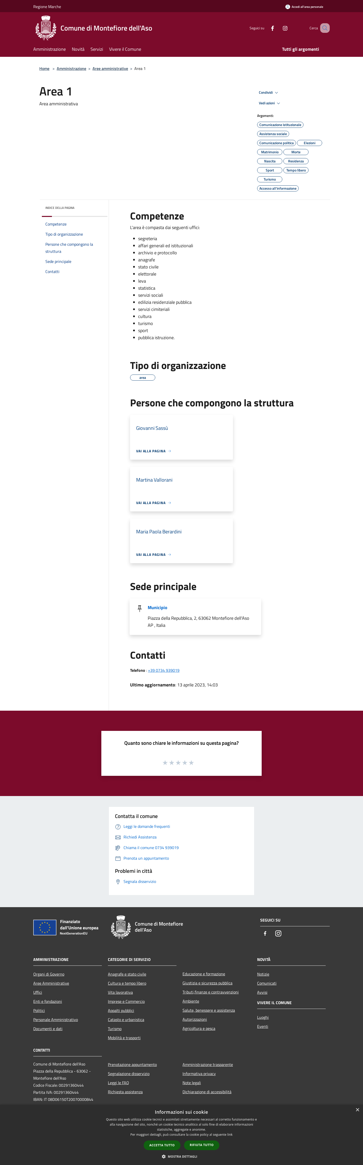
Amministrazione (71, 68)
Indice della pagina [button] (59, 207)
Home (44, 68)
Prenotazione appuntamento (132, 1064)
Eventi (262, 1026)
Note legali (192, 1083)
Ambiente (191, 1001)
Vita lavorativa (120, 992)
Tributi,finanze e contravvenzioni (211, 992)
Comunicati (267, 983)
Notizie (263, 974)
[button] (181, 1156)
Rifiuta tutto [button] (202, 1145)
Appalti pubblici (121, 1010)
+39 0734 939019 (163, 670)
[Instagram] (279, 27)
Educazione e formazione (204, 974)
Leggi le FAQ (118, 1083)
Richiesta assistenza (125, 1092)
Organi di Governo (48, 974)
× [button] (357, 1110)
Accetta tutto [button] (162, 1145)
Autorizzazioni (195, 1019)
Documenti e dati (48, 1029)
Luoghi (263, 1017)
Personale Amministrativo (55, 1020)
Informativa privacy (199, 1074)
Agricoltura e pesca (199, 1028)
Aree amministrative (110, 68)
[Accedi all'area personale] (304, 7)
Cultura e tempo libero (127, 983)
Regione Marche (47, 7)
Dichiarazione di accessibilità (207, 1092)
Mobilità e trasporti (124, 1038)
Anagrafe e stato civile (127, 974)
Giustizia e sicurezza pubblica (207, 983)
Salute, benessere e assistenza (209, 1010)
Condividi (269, 93)
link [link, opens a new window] (230, 1134)
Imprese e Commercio (126, 1001)
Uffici (37, 992)
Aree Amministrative (51, 983)
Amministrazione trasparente (208, 1064)
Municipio (157, 607)
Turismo (115, 1029)
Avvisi (262, 992)
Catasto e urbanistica (126, 1020)
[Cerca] (324, 28)
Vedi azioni (270, 103)
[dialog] (181, 1135)
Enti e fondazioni (47, 1001)
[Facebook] (266, 27)
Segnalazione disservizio (128, 1074)
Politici (39, 1010)
